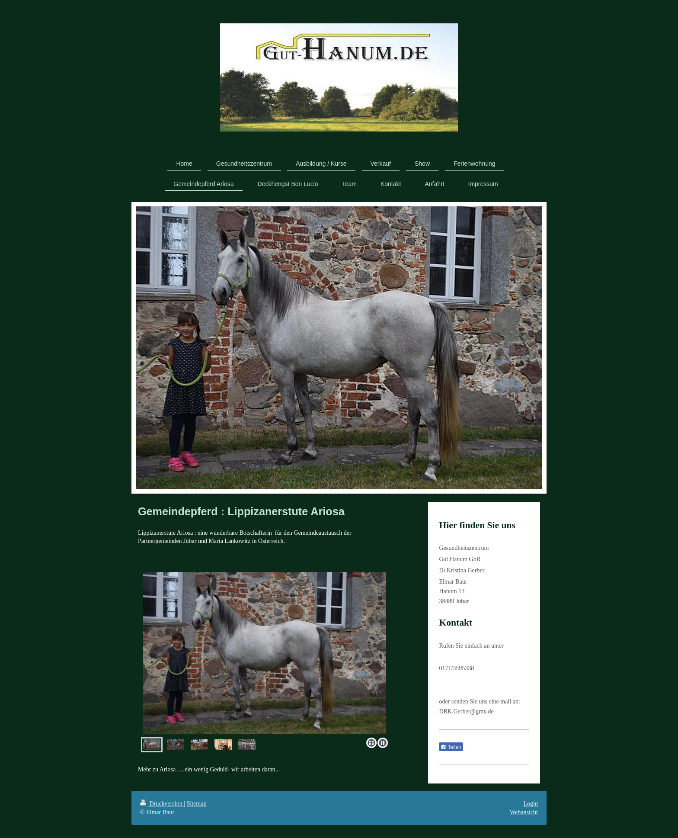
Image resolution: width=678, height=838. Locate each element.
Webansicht (524, 812)
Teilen (451, 747)
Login (531, 803)
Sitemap (197, 803)
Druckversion (162, 803)
